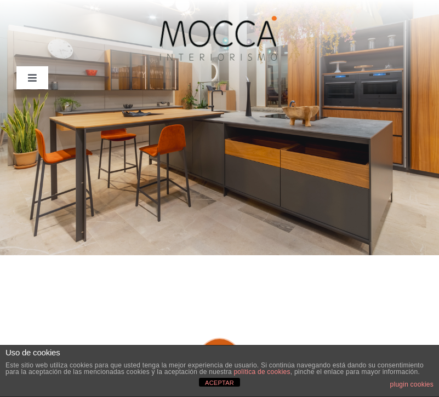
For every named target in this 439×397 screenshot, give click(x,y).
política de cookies (261, 372)
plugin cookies (412, 384)
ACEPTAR (219, 382)
